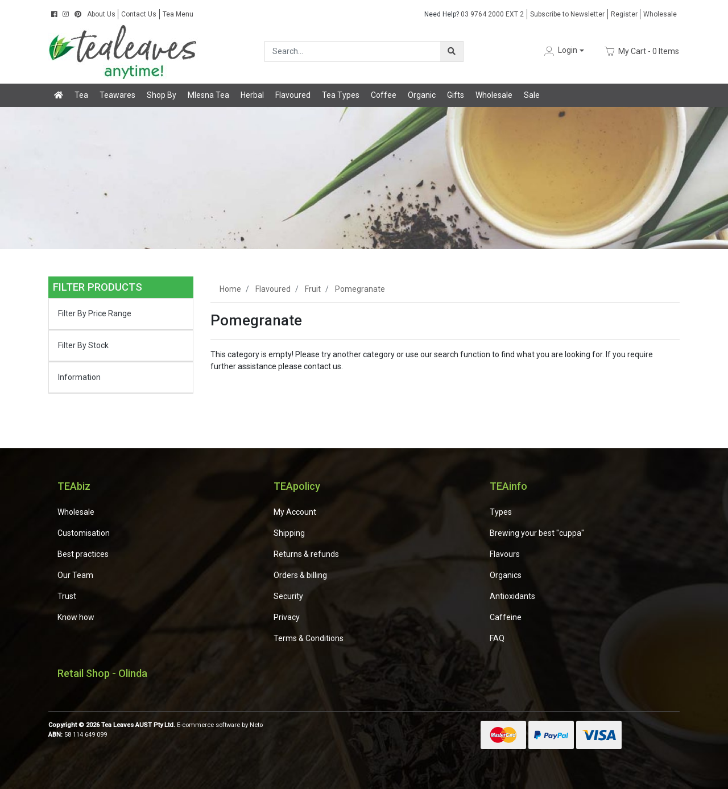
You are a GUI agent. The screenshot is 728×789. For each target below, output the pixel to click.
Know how (75, 617)
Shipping (289, 533)
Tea (81, 95)
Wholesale (660, 14)
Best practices (83, 554)
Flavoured (293, 95)
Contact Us (138, 14)
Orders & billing (300, 575)
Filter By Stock (83, 345)
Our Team (75, 575)
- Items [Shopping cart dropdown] (642, 51)
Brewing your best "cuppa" (537, 533)
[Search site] (451, 51)
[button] (563, 51)
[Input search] (353, 51)
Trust (66, 596)
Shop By (161, 95)
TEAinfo (508, 486)
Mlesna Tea (208, 95)
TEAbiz (73, 486)
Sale (532, 95)
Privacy (287, 617)
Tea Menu (178, 14)
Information (79, 377)
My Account (295, 512)
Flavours (505, 554)
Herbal (252, 95)
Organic (422, 95)
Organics (506, 575)
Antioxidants (512, 596)
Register (624, 14)
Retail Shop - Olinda (102, 673)
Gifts (455, 95)
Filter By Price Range (94, 313)
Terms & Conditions (309, 638)
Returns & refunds (306, 554)
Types (501, 512)
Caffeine (506, 617)
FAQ (497, 638)
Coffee (383, 95)
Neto (256, 725)
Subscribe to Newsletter (567, 14)
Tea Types (340, 95)
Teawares (117, 95)
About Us (101, 14)
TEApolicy (297, 486)
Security (288, 596)
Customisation (83, 533)
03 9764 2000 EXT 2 (474, 14)
